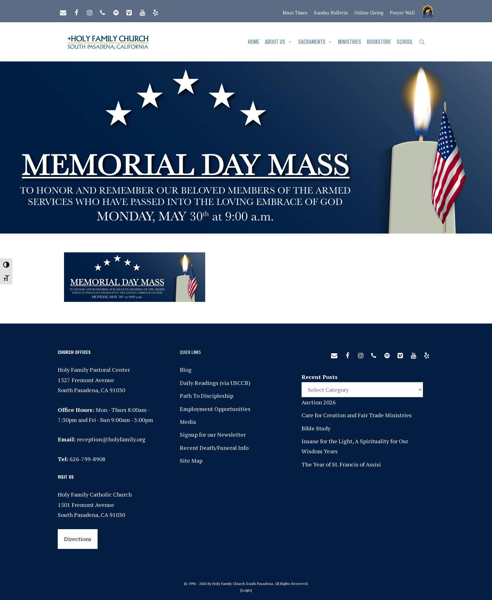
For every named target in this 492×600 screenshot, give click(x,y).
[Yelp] (155, 11)
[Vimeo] (129, 11)
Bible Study (316, 428)
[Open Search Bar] (422, 42)
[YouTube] (142, 11)
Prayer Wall (402, 12)
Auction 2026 (319, 402)
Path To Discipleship (206, 395)
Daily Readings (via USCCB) (215, 383)
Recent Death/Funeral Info (214, 447)
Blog (185, 369)
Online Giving (368, 12)
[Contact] (63, 11)
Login (246, 590)
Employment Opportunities (215, 409)
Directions (77, 539)
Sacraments (316, 42)
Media (188, 421)
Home (253, 41)
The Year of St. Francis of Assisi (341, 464)
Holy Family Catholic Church (95, 494)
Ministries (349, 41)
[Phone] (102, 11)
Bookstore (379, 41)
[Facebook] (76, 11)
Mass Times (295, 12)
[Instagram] (89, 11)
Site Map (191, 460)
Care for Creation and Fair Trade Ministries (357, 415)
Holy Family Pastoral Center (94, 369)
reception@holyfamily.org (111, 439)
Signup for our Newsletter (213, 434)
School (405, 41)
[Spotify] (115, 11)
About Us (280, 42)
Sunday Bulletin (331, 12)
